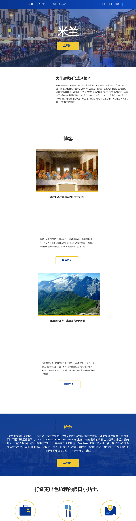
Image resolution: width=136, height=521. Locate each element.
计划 (32, 4)
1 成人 (73, 518)
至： (56, 507)
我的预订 (44, 4)
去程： (11, 515)
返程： (42, 515)
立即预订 (68, 45)
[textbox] (30, 509)
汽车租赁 (63, 4)
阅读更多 (67, 223)
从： (10, 507)
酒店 (54, 4)
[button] (115, 516)
